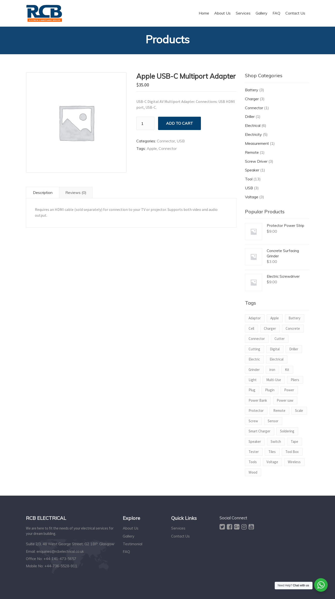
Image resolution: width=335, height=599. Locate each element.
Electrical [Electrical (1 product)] (276, 359)
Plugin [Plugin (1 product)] (269, 390)
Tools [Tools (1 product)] (253, 462)
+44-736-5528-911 (61, 566)
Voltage (251, 196)
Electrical (252, 125)
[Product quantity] (145, 123)
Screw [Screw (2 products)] (253, 421)
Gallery (128, 536)
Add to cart (179, 123)
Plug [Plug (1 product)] (252, 390)
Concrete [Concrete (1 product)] (293, 328)
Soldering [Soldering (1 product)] (287, 431)
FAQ (126, 551)
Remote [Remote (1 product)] (279, 410)
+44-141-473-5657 (60, 558)
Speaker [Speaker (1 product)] (255, 441)
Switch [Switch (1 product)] (276, 441)
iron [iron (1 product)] (272, 369)
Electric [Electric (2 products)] (254, 359)
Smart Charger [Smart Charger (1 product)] (259, 431)
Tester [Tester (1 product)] (254, 451)
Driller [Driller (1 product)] (293, 349)
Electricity (253, 134)
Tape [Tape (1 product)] (294, 441)
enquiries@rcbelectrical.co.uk (60, 551)
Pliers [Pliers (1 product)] (295, 379)
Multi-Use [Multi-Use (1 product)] (273, 379)
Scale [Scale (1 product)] (299, 410)
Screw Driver (256, 161)
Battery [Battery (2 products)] (294, 318)
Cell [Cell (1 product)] (251, 328)
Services (178, 528)
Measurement (257, 143)
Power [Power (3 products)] (289, 390)
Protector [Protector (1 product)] (256, 410)
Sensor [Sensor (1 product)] (273, 421)
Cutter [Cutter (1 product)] (279, 338)
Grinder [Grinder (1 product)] (254, 369)
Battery (251, 89)
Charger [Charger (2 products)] (270, 328)
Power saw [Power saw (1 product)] (285, 400)
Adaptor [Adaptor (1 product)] (255, 318)
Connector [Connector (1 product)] (257, 338)
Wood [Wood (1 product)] (253, 472)
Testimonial (132, 544)
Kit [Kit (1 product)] (287, 369)
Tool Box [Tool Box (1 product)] (292, 451)
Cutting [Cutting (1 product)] (254, 349)
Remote (252, 152)
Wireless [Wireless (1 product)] (294, 462)
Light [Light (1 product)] (253, 379)
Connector (166, 140)
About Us (130, 528)
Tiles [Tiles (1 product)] (272, 451)
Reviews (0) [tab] (75, 192)
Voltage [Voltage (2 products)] (272, 462)
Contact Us (180, 536)
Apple (152, 148)
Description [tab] (43, 192)
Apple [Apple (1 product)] (274, 318)
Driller (250, 116)
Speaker (252, 170)
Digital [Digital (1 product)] (275, 349)
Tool (248, 179)
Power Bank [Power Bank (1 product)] (258, 400)
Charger (252, 98)
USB (181, 140)
